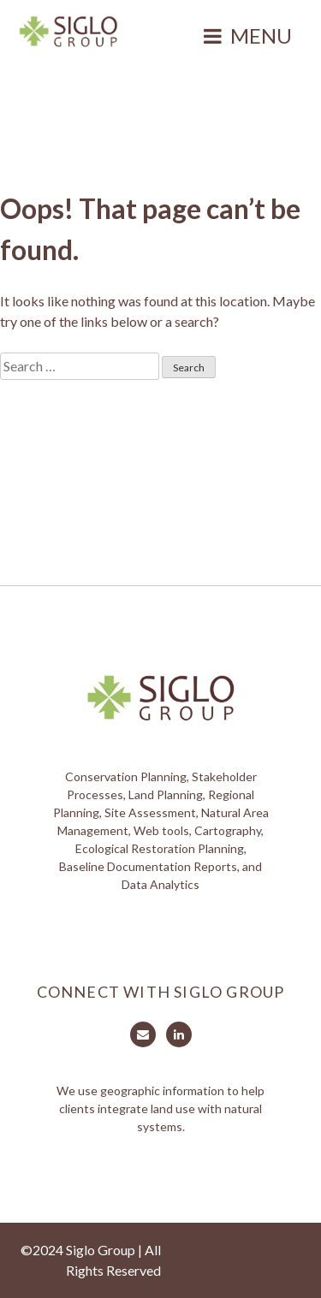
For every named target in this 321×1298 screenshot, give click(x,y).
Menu (261, 35)
